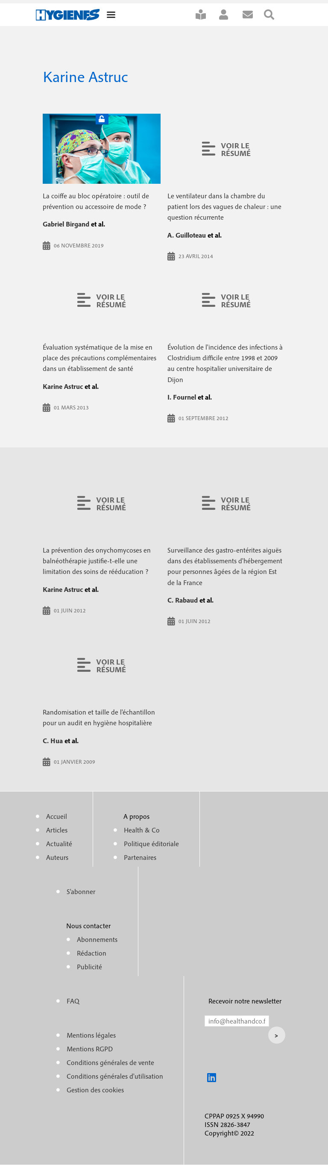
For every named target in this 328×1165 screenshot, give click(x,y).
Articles (56, 830)
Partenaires (140, 857)
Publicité (89, 966)
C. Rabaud (182, 600)
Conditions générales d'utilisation (115, 1076)
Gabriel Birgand (66, 224)
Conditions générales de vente (110, 1062)
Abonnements (97, 939)
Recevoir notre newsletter (244, 1001)
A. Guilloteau (186, 235)
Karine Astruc (63, 386)
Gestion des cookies (95, 1090)
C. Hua (53, 740)
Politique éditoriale (151, 843)
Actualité (59, 843)
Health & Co (142, 830)
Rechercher (274, 15)
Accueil (56, 816)
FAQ (73, 1001)
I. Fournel (181, 397)
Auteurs (57, 857)
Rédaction (91, 953)
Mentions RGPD (90, 1048)
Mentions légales (91, 1035)
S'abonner (206, 15)
